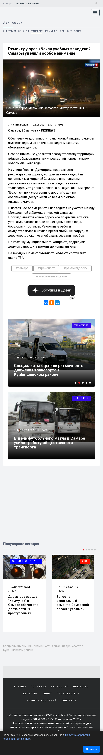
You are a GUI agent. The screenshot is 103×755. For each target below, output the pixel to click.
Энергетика (9, 31)
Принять (91, 749)
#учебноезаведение (51, 276)
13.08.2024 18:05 (26, 357)
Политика (38, 687)
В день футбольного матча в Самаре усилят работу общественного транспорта (49, 443)
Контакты (69, 701)
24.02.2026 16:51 (19, 587)
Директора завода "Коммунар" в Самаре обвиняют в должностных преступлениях (23, 605)
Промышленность (54, 31)
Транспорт (36, 31)
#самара (22, 268)
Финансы (23, 31)
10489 (44, 430)
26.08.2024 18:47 (41, 124)
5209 (60, 591)
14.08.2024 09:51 (26, 430)
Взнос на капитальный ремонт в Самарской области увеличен (73, 603)
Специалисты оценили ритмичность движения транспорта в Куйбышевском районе (49, 370)
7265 (43, 357)
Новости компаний (41, 701)
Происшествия (68, 694)
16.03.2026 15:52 (67, 587)
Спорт (47, 694)
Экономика (60, 687)
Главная (20, 687)
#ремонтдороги (75, 268)
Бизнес (77, 31)
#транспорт (46, 268)
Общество (81, 687)
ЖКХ (69, 31)
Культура (30, 694)
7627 (12, 591)
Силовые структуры (25, 561)
